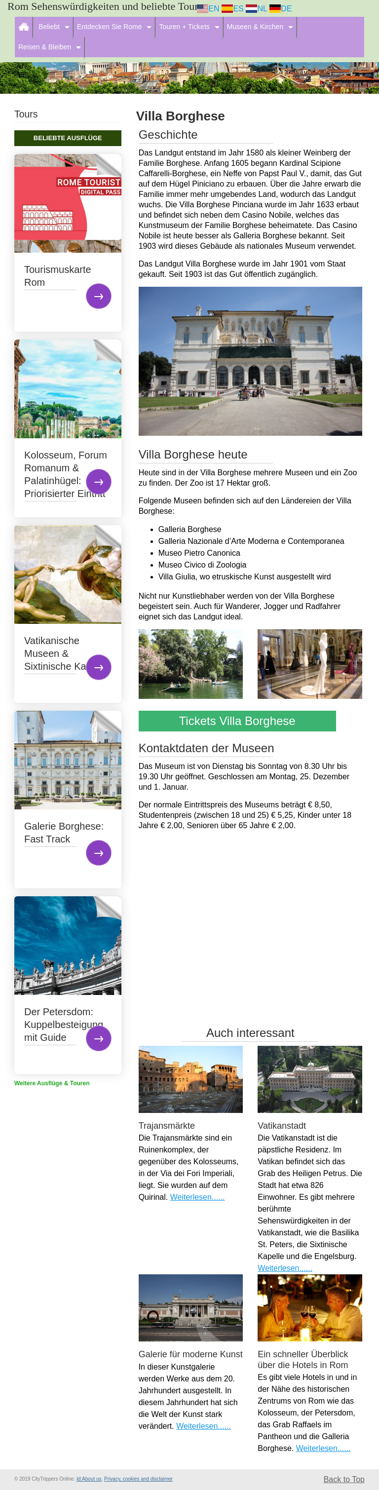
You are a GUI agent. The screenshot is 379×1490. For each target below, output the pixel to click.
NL (256, 8)
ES (233, 8)
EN (208, 8)
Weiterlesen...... (197, 1197)
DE (280, 8)
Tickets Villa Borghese (237, 720)
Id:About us (89, 1479)
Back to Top (344, 1479)
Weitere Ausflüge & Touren (51, 1083)
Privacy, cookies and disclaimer (138, 1479)
